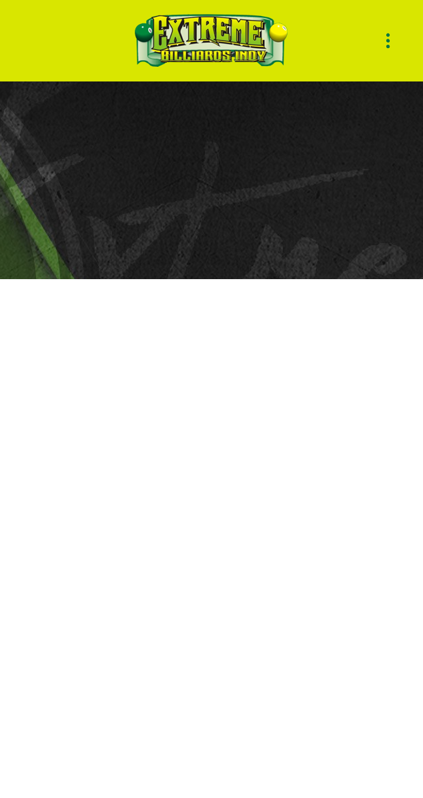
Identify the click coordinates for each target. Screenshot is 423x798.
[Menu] (388, 41)
